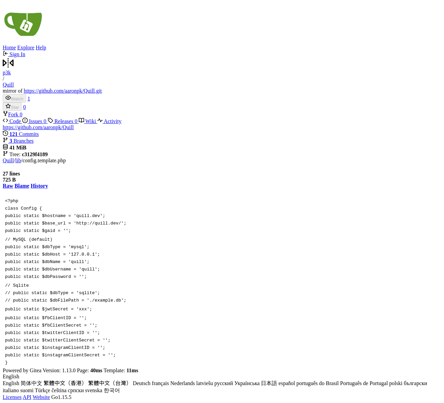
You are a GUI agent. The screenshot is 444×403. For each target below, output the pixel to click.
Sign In (14, 54)
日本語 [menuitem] (269, 383)
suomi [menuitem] (26, 390)
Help (41, 47)
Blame (22, 186)
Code (12, 121)
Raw (8, 186)
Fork (11, 114)
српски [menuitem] (76, 390)
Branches (18, 141)
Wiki (88, 121)
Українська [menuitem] (247, 383)
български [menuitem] (415, 383)
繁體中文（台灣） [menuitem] (109, 383)
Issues (35, 121)
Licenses (12, 397)
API (27, 397)
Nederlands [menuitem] (182, 383)
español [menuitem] (286, 383)
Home (9, 47)
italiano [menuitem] (11, 390)
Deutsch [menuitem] (141, 383)
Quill (8, 85)
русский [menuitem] (224, 383)
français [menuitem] (160, 383)
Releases (63, 121)
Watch (14, 98)
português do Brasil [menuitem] (317, 383)
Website (41, 397)
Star (12, 106)
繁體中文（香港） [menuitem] (65, 383)
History (39, 186)
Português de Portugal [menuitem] (364, 383)
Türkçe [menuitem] (42, 390)
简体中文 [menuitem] (31, 383)
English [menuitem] (11, 383)
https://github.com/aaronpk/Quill (38, 127)
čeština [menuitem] (58, 390)
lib (18, 160)
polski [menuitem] (395, 383)
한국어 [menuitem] (112, 390)
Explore (25, 47)
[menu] (222, 384)
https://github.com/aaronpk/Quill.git (63, 91)
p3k (7, 72)
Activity (109, 121)
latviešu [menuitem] (204, 383)
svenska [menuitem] (93, 390)
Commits (21, 134)
